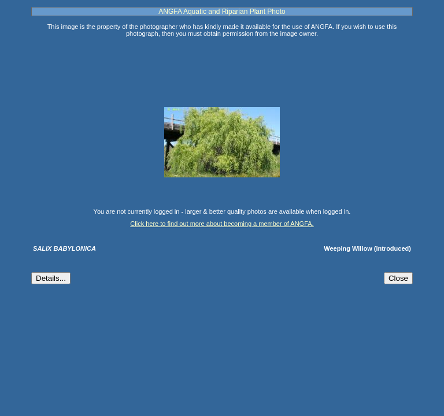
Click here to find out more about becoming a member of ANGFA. (221, 223)
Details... (51, 278)
